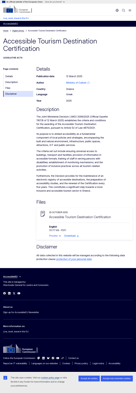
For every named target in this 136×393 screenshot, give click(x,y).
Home (5, 30)
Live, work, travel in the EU (16, 18)
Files (7, 88)
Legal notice (98, 363)
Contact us (73, 358)
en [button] (117, 10)
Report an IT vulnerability (15, 363)
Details (9, 76)
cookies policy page (50, 378)
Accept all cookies (89, 378)
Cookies (66, 363)
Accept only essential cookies (117, 378)
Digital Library (18, 30)
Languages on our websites (44, 363)
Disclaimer (11, 93)
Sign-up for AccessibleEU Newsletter (21, 312)
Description (11, 82)
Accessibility (114, 363)
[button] (55, 235)
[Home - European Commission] (19, 9)
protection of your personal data (74, 259)
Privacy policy (81, 363)
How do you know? (55, 2)
